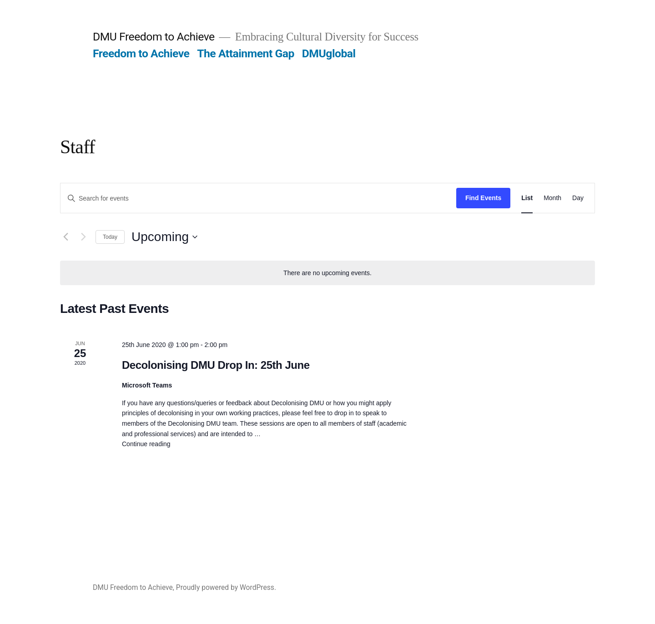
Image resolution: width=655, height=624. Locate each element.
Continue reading (146, 444)
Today (110, 237)
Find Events (483, 197)
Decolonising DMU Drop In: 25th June (216, 365)
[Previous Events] (65, 236)
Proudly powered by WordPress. (226, 587)
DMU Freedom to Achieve (154, 36)
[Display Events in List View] (527, 198)
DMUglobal (329, 53)
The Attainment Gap (245, 53)
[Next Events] (83, 236)
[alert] (327, 273)
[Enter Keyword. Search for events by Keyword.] (258, 198)
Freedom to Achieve (141, 53)
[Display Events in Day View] (578, 198)
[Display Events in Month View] (552, 198)
